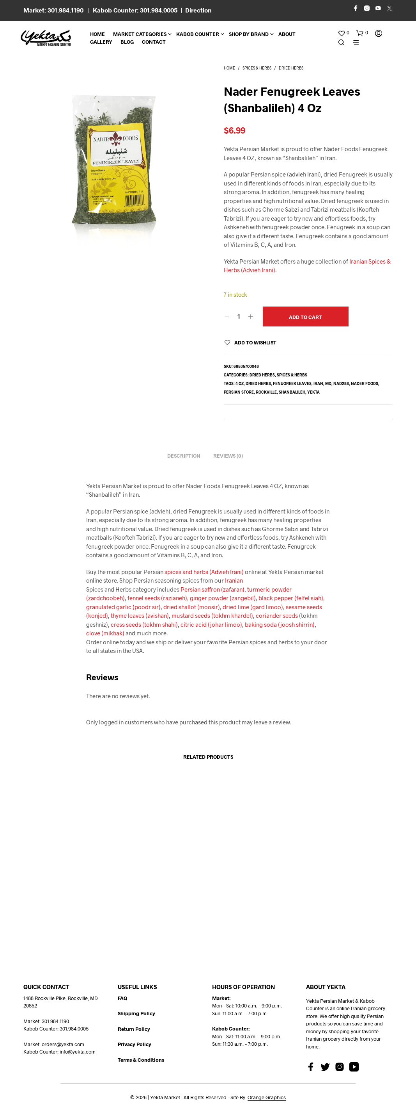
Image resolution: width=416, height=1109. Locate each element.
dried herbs (258, 383)
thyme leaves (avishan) (140, 615)
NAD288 (341, 383)
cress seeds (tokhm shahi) (144, 624)
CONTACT (154, 42)
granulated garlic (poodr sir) (123, 606)
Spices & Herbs (257, 68)
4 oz (239, 383)
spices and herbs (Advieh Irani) (204, 571)
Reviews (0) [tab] (228, 456)
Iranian (234, 580)
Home (97, 34)
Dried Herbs (291, 68)
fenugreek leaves (292, 383)
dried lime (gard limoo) (253, 606)
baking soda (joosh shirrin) (280, 624)
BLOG (127, 42)
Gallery (101, 42)
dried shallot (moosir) (191, 606)
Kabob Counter (197, 34)
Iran (318, 383)
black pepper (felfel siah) (290, 597)
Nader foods (364, 383)
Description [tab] (183, 456)
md (328, 383)
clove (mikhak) (105, 633)
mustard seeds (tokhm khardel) (212, 615)
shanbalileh (292, 392)
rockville (266, 392)
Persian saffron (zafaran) (212, 589)
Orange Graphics (267, 1097)
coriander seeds (277, 615)
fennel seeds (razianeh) (157, 597)
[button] (343, 33)
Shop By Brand (249, 34)
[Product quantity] (239, 316)
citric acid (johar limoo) (210, 624)
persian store (239, 392)
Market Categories (139, 34)
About (287, 34)
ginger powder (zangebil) (223, 597)
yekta (313, 392)
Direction (198, 10)
